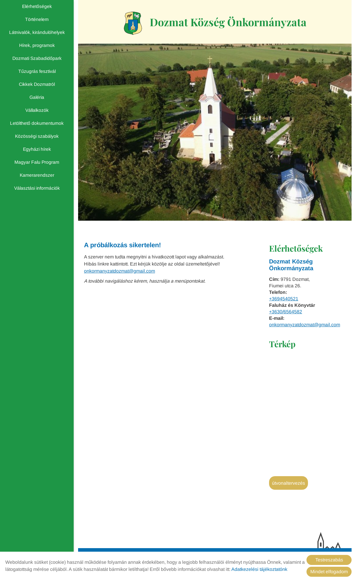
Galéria (36, 97)
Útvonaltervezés (288, 483)
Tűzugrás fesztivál (37, 71)
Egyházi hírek (37, 149)
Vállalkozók (37, 110)
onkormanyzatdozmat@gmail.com (304, 324)
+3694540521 (283, 298)
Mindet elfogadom (329, 571)
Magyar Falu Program (36, 162)
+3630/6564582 (285, 311)
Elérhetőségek (37, 6)
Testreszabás (329, 559)
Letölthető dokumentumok (37, 123)
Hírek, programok (37, 45)
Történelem (37, 19)
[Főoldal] (133, 23)
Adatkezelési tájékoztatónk (259, 569)
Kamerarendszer (37, 175)
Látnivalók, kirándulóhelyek (37, 32)
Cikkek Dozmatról (37, 84)
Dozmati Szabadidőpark (37, 58)
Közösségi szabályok (37, 136)
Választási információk (37, 188)
